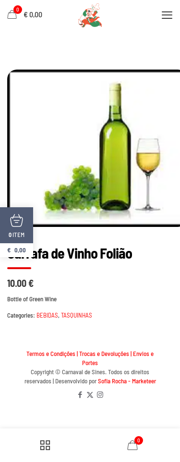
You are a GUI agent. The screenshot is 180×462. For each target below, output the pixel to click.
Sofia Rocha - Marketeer (127, 381)
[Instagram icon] (100, 394)
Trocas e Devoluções (104, 353)
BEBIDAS (47, 315)
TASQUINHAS (76, 315)
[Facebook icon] (80, 394)
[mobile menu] (167, 14)
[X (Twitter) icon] (90, 394)
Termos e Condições (50, 353)
